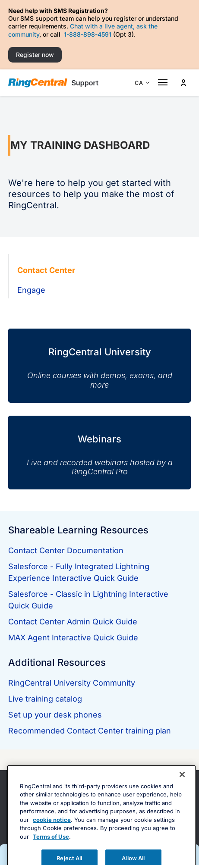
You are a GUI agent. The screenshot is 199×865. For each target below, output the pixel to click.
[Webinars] (99, 446)
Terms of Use (51, 854)
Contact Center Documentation (65, 550)
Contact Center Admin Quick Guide (72, 621)
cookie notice (52, 837)
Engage (31, 290)
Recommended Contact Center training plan (89, 730)
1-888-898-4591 (87, 34)
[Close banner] (182, 792)
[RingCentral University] (99, 359)
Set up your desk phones (55, 714)
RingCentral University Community (71, 682)
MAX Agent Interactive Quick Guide (73, 637)
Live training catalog (45, 698)
